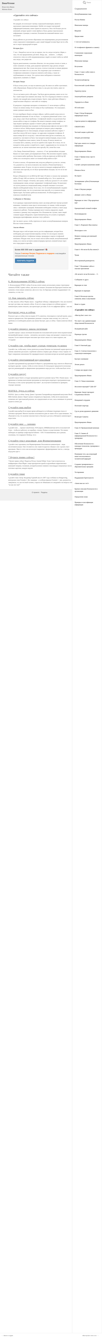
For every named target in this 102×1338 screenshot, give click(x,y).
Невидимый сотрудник (82, 400)
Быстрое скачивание (81, 359)
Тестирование (79, 472)
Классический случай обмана (85, 85)
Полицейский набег (81, 329)
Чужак (77, 255)
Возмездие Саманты (81, 417)
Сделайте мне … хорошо (22, 424)
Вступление (79, 66)
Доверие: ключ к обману (83, 195)
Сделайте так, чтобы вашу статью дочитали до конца (37, 345)
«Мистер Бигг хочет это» (83, 315)
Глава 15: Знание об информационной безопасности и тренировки (86, 436)
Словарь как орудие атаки (83, 370)
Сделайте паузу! (17, 374)
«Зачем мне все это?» (82, 483)
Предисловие (79, 36)
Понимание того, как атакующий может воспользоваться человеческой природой (86, 456)
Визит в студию (80, 304)
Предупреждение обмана (83, 340)
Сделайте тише (16, 474)
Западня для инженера (82, 138)
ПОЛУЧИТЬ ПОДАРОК (25, 261)
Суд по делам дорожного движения (86, 411)
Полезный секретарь (82, 406)
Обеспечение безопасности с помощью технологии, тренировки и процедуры (87, 446)
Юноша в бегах (80, 170)
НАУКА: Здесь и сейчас (21, 390)
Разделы (44, 492)
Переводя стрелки (81, 334)
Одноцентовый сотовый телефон (86, 208)
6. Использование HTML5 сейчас (26, 281)
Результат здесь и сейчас (22, 312)
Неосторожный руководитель (84, 260)
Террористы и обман (82, 102)
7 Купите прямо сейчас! (21, 457)
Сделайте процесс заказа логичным (27, 329)
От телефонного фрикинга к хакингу (87, 47)
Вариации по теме (81, 285)
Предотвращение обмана (83, 151)
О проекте (35, 492)
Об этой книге (79, 107)
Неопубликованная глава (83, 14)
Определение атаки (81, 497)
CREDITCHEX (80, 127)
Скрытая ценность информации (85, 121)
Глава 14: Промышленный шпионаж (87, 428)
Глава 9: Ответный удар (83, 345)
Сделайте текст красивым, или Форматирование (34, 440)
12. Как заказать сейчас (21, 298)
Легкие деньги (79, 364)
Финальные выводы (81, 25)
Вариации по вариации (82, 291)
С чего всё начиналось (82, 42)
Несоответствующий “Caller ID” (85, 386)
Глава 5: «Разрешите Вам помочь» (86, 225)
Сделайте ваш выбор (19, 407)
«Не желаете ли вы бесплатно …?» (86, 274)
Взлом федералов (80, 214)
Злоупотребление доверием (84, 96)
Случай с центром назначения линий (87, 165)
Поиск (86, 2)
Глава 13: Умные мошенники (84, 381)
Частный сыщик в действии (84, 132)
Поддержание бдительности (84, 478)
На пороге (78, 176)
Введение (78, 31)
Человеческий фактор (82, 80)
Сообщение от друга (81, 279)
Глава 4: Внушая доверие (83, 189)
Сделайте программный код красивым (29, 360)
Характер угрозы (80, 91)
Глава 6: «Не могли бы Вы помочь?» (87, 249)
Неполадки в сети (81, 230)
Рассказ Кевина (80, 20)
